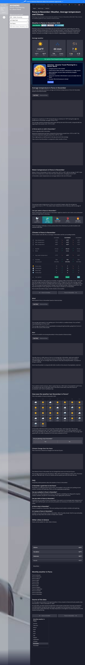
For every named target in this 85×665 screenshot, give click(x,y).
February (35, 625)
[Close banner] (83, 1)
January (35, 623)
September (36, 639)
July (34, 635)
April (34, 629)
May (34, 631)
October (35, 641)
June (34, 633)
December (36, 645)
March (35, 627)
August (35, 637)
